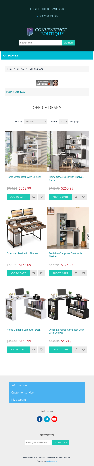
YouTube (54, 419)
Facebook (39, 419)
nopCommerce (51, 461)
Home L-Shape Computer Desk (23, 329)
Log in (45, 9)
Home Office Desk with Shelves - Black (67, 178)
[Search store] (40, 42)
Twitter (47, 419)
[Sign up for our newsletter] (38, 442)
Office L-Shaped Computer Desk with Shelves (66, 331)
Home (9, 68)
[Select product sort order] (35, 121)
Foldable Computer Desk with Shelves (65, 255)
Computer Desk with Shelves (22, 253)
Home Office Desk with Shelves (24, 176)
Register (34, 9)
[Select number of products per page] (63, 121)
